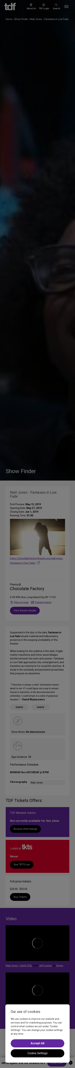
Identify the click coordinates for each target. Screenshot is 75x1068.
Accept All (37, 1043)
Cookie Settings (38, 1053)
